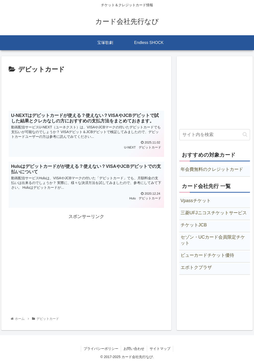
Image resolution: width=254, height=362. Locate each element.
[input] (214, 134)
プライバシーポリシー (101, 349)
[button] (245, 134)
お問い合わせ (134, 349)
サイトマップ (160, 349)
